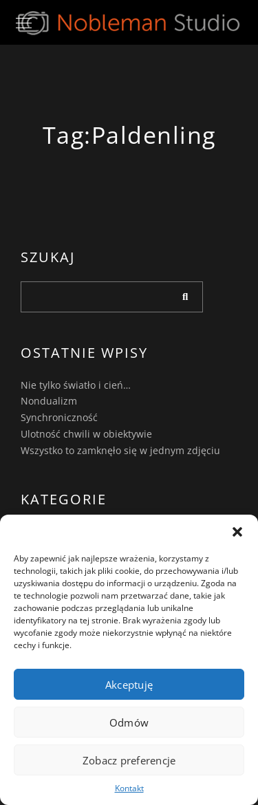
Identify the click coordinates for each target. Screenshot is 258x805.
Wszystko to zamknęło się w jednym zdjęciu (120, 450)
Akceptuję (129, 684)
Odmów (129, 722)
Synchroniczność (59, 417)
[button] (237, 532)
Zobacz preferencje (129, 760)
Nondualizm (49, 400)
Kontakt (129, 788)
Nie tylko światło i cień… (76, 384)
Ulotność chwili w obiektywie (86, 433)
